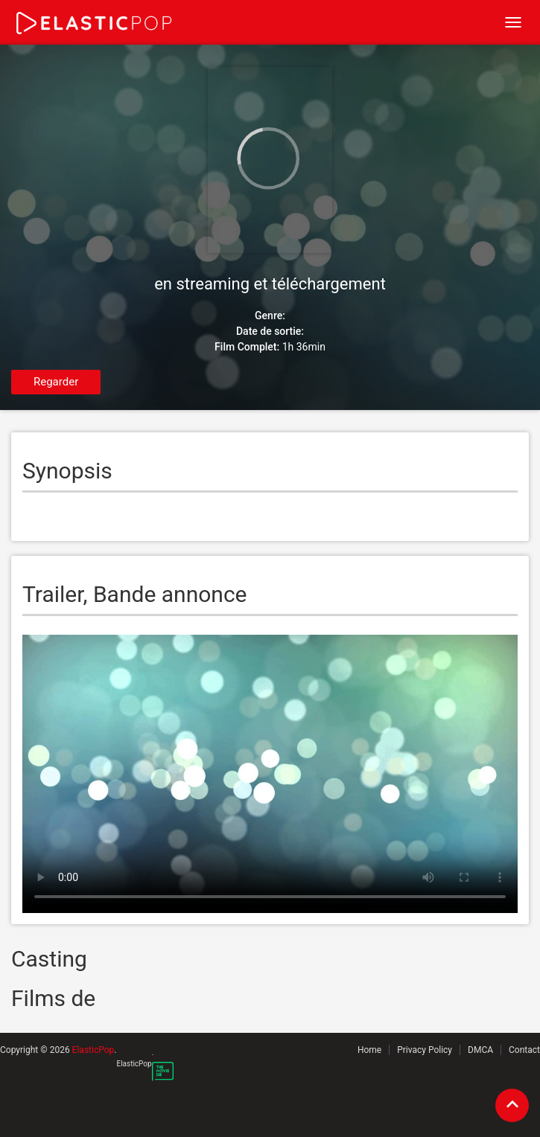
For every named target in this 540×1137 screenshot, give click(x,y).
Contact (524, 1050)
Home (369, 1050)
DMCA (480, 1050)
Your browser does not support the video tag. (270, 774)
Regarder (56, 381)
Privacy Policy (424, 1050)
